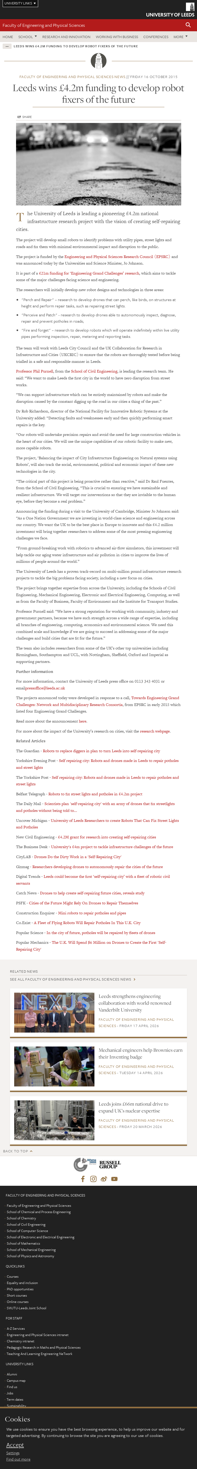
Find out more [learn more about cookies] (18, 1459)
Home (8, 36)
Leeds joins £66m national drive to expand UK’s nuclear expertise (133, 1107)
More (179, 36)
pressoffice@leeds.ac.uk (45, 688)
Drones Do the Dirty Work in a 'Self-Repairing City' (78, 856)
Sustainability (16, 1405)
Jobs (10, 1393)
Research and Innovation (66, 36)
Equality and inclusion (22, 1282)
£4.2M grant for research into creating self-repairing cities (107, 837)
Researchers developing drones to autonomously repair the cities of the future (97, 866)
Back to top (15, 1151)
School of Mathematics (23, 1243)
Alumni (12, 1374)
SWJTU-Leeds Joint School (26, 1308)
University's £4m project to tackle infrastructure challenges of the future (112, 846)
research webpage (155, 731)
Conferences (155, 36)
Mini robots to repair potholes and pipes (92, 913)
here (82, 721)
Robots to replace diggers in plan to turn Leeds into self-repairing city (101, 751)
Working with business (117, 36)
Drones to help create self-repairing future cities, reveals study (91, 893)
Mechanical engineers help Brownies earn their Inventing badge (141, 1053)
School (25, 36)
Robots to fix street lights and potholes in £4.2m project (95, 794)
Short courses (17, 1295)
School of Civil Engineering (94, 371)
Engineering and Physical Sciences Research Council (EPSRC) (117, 256)
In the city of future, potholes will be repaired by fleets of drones (101, 932)
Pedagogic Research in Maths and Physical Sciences (43, 1347)
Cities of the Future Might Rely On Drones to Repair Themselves (83, 903)
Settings (12, 1453)
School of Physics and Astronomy (30, 1256)
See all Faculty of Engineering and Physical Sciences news (70, 979)
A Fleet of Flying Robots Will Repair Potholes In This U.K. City (87, 922)
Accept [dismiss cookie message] (15, 1445)
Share (27, 116)
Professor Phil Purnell (34, 371)
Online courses (17, 1301)
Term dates (15, 1399)
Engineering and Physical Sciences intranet (38, 1334)
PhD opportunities (20, 1289)
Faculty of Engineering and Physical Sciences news (72, 76)
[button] (188, 25)
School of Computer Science (27, 1230)
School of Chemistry (21, 1218)
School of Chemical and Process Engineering (39, 1211)
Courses (12, 1276)
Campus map (16, 1380)
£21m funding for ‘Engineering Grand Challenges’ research (88, 273)
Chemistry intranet (20, 1341)
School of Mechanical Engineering (31, 1249)
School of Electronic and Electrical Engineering (40, 1237)
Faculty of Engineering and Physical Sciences (44, 25)
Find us (12, 1386)
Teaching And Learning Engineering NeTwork (39, 1353)
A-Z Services (16, 1328)
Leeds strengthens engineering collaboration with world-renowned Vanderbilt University (135, 1003)
